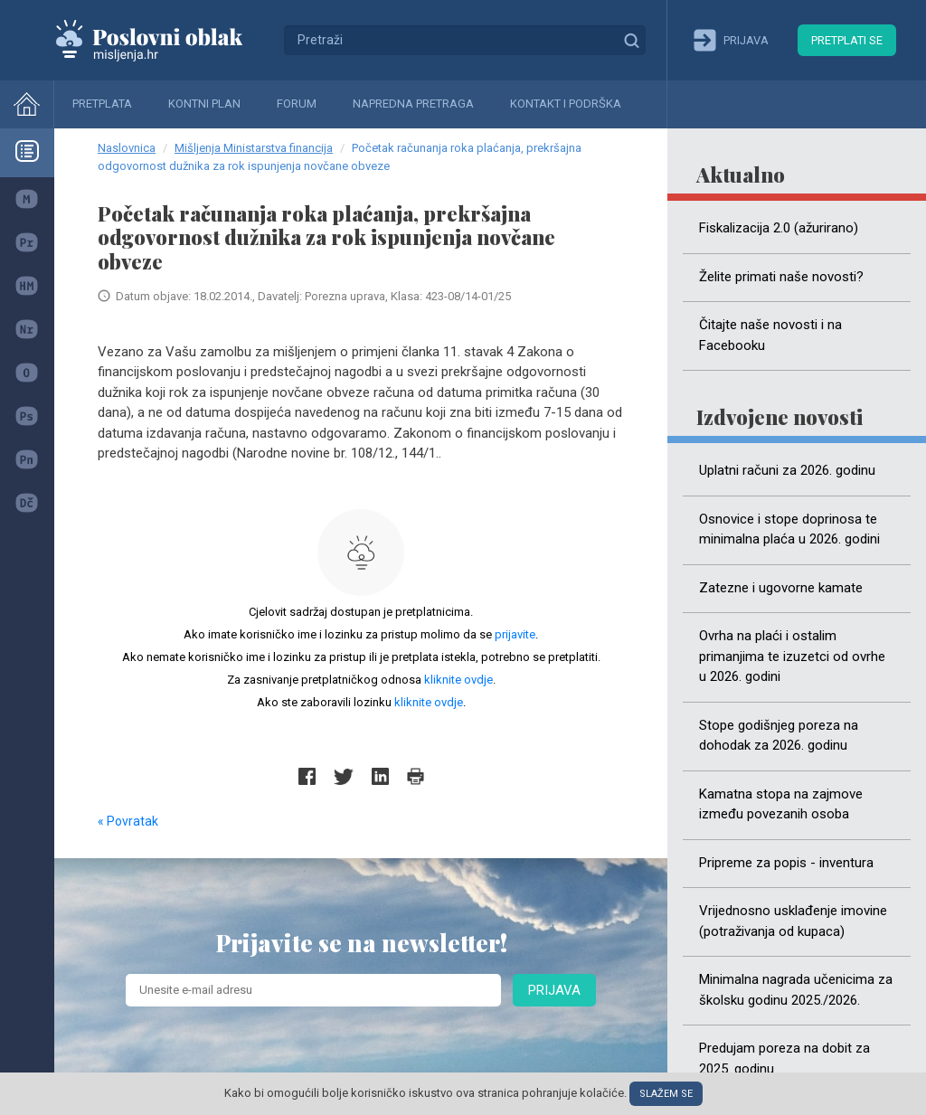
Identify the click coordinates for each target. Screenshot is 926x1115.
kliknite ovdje (458, 679)
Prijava (554, 990)
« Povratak (128, 821)
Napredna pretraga (413, 103)
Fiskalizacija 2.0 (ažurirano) (778, 228)
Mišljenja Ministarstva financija (254, 148)
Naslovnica (127, 148)
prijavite (515, 634)
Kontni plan (204, 103)
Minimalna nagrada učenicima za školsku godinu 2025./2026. (796, 989)
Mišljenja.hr (162, 39)
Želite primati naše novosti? (781, 277)
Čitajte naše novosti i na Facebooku (770, 335)
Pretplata (102, 103)
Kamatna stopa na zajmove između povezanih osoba (781, 804)
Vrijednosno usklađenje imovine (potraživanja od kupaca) (793, 921)
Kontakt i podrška (565, 103)
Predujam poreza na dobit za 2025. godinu (784, 1058)
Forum (297, 103)
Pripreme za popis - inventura (786, 863)
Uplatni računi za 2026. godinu (787, 470)
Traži (631, 39)
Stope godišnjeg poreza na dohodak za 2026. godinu (778, 735)
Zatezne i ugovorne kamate (781, 588)
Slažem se (666, 1094)
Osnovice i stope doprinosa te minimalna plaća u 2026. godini (789, 529)
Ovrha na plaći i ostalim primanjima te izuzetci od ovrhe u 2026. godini (792, 656)
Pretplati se (847, 40)
